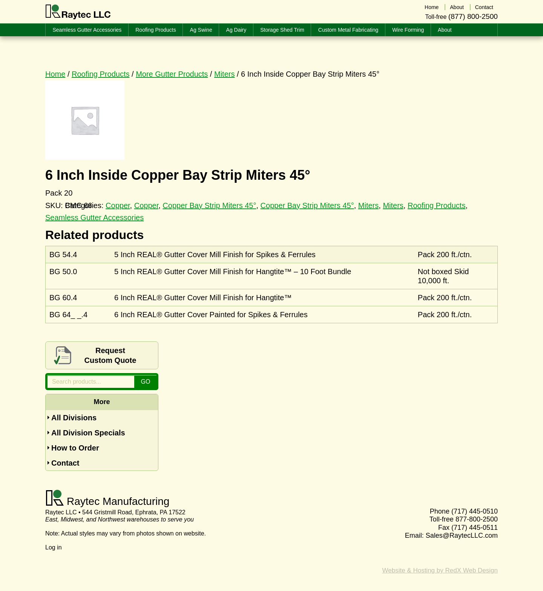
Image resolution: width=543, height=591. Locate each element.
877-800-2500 (477, 519)
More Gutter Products (172, 74)
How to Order (75, 448)
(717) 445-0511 (474, 527)
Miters (224, 74)
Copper (146, 205)
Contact (65, 463)
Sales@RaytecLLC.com (462, 535)
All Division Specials (88, 433)
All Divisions (74, 418)
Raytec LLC (78, 12)
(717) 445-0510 (474, 511)
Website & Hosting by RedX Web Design (440, 570)
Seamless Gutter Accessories (94, 217)
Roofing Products (100, 74)
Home (55, 74)
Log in (53, 547)
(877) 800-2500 (473, 16)
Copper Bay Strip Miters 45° (209, 205)
